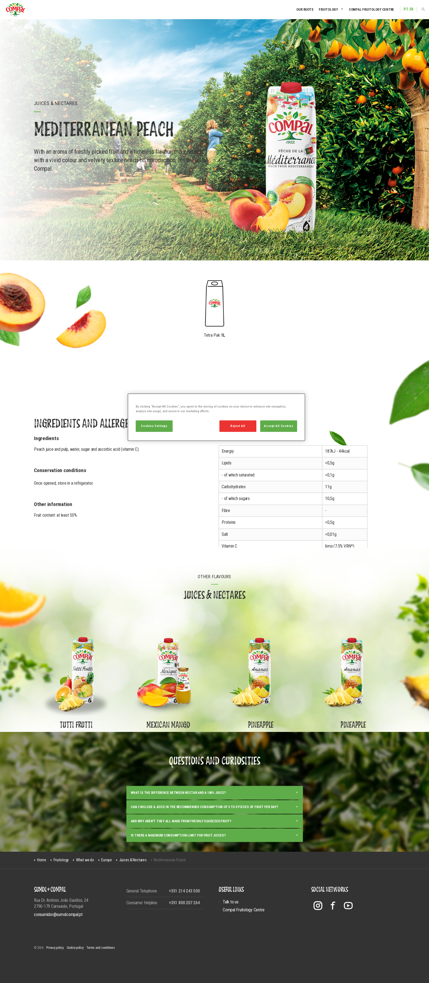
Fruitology (328, 9)
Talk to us (231, 902)
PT (406, 9)
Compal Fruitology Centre (371, 9)
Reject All (237, 426)
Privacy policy (55, 948)
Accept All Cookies (278, 426)
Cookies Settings (154, 426)
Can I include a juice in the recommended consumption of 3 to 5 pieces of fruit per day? (204, 825)
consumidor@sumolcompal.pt (58, 914)
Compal (15, 9)
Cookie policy (75, 948)
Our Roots (304, 9)
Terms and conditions (100, 948)
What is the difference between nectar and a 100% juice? (178, 810)
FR (412, 9)
